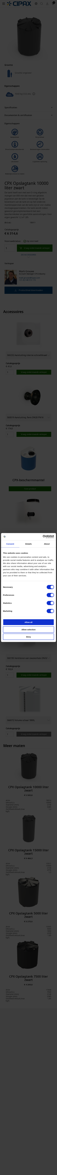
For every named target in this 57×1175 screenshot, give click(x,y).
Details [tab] (28, 544)
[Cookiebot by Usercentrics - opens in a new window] (42, 536)
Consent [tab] (10, 544)
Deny (28, 637)
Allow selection (28, 629)
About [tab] (47, 544)
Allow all (28, 622)
